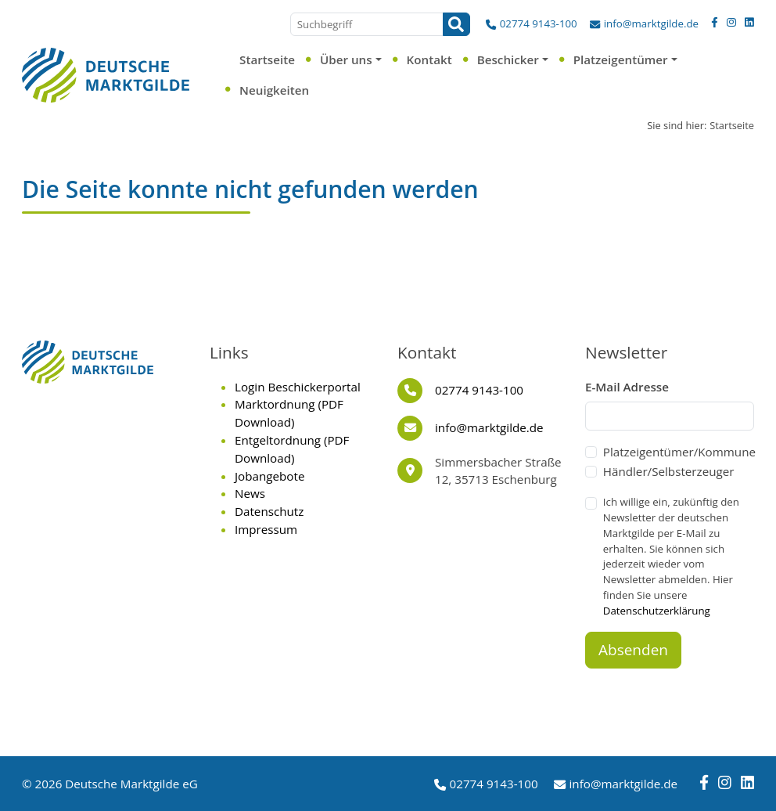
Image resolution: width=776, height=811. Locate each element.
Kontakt (429, 59)
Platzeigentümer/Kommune (679, 452)
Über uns (346, 59)
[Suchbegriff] (367, 24)
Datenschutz (269, 511)
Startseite (267, 59)
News (250, 493)
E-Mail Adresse (627, 387)
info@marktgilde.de (651, 23)
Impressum (266, 529)
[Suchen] (456, 24)
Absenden (633, 650)
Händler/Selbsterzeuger (669, 471)
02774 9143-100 (538, 23)
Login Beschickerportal (298, 387)
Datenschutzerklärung (656, 611)
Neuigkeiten (274, 90)
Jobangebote (269, 476)
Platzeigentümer (620, 59)
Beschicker (508, 59)
